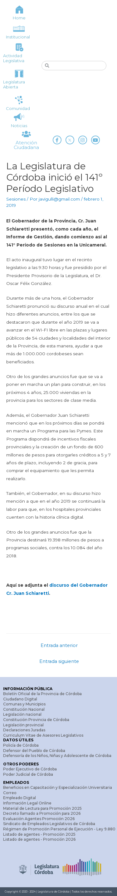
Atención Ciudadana (26, 145)
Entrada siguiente (59, 661)
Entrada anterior (59, 645)
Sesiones (16, 199)
